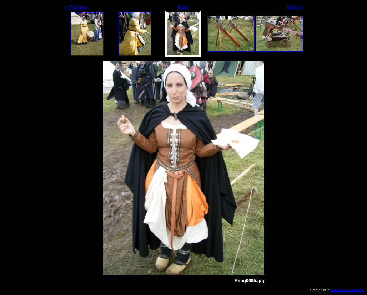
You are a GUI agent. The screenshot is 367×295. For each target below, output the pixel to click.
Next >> (295, 6)
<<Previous (75, 6)
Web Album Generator (347, 290)
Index (182, 6)
